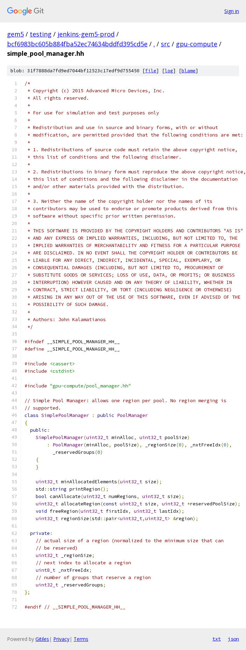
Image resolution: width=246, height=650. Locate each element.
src (165, 44)
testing (41, 34)
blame (189, 71)
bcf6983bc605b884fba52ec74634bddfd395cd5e (77, 44)
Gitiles (42, 639)
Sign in (231, 11)
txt (216, 639)
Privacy (61, 639)
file (150, 71)
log (169, 71)
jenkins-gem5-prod (86, 34)
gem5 (15, 34)
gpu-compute (196, 44)
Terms (81, 639)
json (233, 639)
